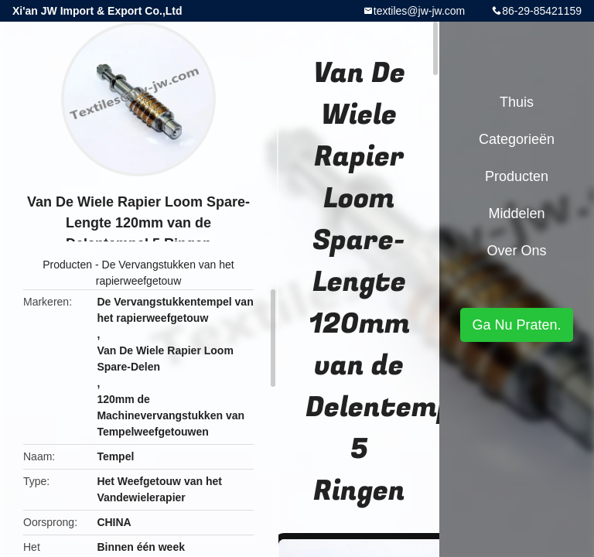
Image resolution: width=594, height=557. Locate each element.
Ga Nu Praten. (516, 325)
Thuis (517, 102)
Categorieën (517, 139)
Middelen (516, 213)
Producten (67, 264)
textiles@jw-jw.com (419, 11)
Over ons (516, 250)
